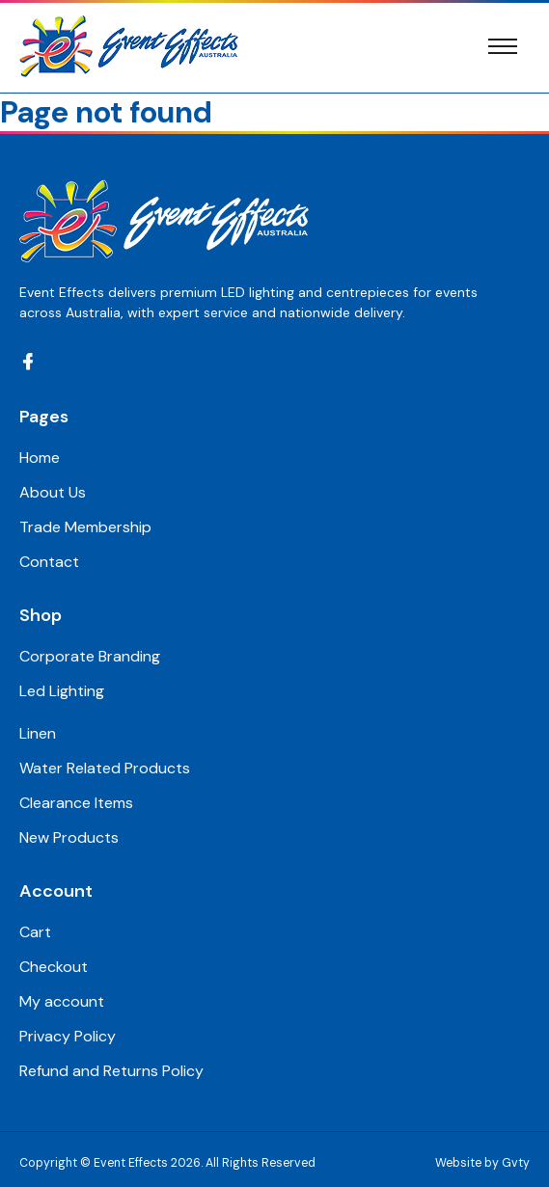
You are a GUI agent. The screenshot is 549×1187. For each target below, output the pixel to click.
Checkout (53, 967)
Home (39, 457)
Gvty (516, 1163)
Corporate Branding (89, 656)
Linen (37, 733)
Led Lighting (61, 691)
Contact (49, 562)
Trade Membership (85, 527)
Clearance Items (76, 803)
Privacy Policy (67, 1036)
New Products (69, 837)
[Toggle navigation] (503, 46)
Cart (35, 932)
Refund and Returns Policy (111, 1071)
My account (61, 1001)
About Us (52, 492)
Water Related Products (104, 768)
